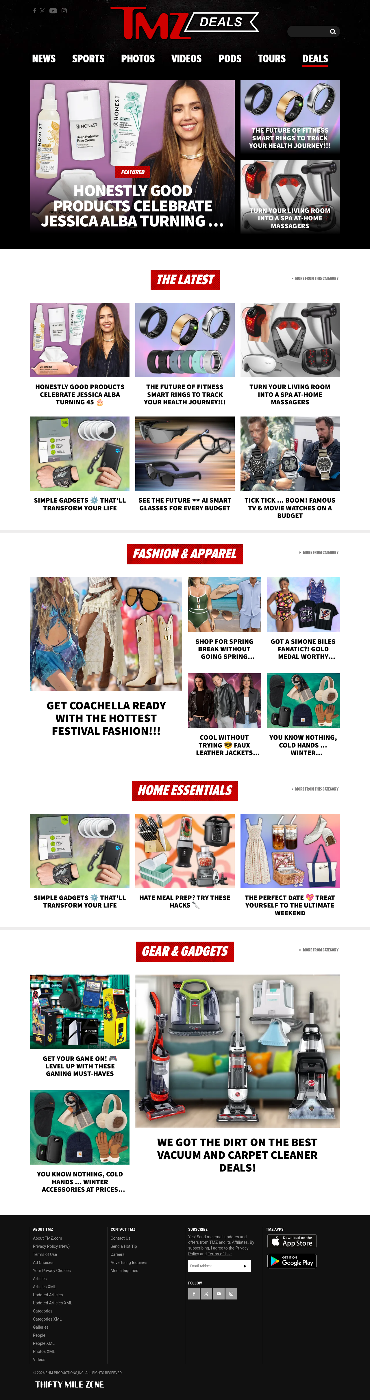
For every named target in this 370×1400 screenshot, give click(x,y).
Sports (88, 59)
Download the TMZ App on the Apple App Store (292, 1241)
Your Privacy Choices (52, 1270)
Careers (118, 1254)
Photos (138, 59)
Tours (272, 59)
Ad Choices (43, 1262)
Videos (186, 59)
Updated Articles (48, 1295)
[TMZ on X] (43, 11)
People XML (44, 1343)
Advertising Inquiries (129, 1262)
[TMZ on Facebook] (34, 11)
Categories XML (47, 1319)
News (44, 59)
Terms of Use (45, 1254)
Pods (230, 59)
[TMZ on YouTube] (219, 1293)
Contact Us (121, 1238)
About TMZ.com (47, 1238)
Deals (315, 59)
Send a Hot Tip (124, 1246)
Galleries (41, 1327)
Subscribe (245, 1266)
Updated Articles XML (52, 1303)
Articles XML (44, 1286)
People (39, 1335)
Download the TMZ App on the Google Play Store (292, 1261)
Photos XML (44, 1351)
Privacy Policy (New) (51, 1246)
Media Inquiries (124, 1270)
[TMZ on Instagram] (64, 11)
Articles (40, 1278)
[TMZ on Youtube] (53, 10)
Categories (42, 1311)
